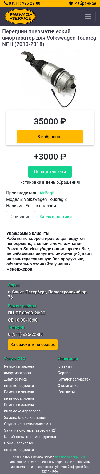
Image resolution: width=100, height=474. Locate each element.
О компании (68, 385)
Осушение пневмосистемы (27, 424)
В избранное (50, 136)
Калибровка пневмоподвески (30, 437)
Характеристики (55, 216)
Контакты (66, 392)
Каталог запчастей (74, 379)
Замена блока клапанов (25, 417)
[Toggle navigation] (88, 16)
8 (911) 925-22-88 (22, 3)
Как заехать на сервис (32, 344)
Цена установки (50, 171)
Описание (20, 216)
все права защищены (71, 457)
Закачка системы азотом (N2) (30, 430)
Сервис (64, 373)
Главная (65, 366)
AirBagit (47, 192)
